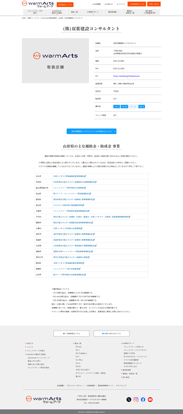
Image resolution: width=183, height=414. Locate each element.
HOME (24, 18)
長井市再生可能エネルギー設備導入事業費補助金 (74, 234)
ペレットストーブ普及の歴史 (38, 367)
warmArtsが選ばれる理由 (36, 353)
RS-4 (142, 106)
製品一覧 (78, 342)
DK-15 (81, 352)
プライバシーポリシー (75, 384)
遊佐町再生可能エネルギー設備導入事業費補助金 (74, 199)
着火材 (78, 375)
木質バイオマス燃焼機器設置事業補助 (69, 176)
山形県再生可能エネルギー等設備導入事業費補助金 (75, 245)
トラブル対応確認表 (131, 359)
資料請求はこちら (65, 4)
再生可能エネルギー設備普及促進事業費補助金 (73, 222)
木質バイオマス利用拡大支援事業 (67, 228)
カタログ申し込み (130, 365)
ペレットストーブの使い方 (133, 346)
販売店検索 (127, 369)
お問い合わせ (154, 4)
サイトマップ (121, 384)
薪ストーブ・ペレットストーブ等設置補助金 (72, 193)
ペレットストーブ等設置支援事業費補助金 (71, 211)
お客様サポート (128, 342)
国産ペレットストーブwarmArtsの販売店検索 (42, 18)
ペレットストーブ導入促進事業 (66, 268)
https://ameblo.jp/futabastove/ (126, 76)
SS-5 (117, 106)
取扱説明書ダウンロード (133, 362)
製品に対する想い (34, 360)
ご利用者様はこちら (136, 4)
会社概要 (97, 4)
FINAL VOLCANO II (83, 369)
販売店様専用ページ (105, 384)
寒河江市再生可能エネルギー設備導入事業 (71, 257)
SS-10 (124, 106)
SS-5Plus (79, 359)
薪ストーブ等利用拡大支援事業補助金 (69, 274)
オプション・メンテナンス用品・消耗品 (90, 372)
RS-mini (78, 346)
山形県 (61, 18)
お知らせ (109, 4)
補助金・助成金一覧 (130, 373)
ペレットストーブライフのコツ (135, 349)
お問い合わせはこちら (112, 333)
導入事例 (126, 376)
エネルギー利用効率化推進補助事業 (68, 205)
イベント (121, 4)
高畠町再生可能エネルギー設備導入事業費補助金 (74, 239)
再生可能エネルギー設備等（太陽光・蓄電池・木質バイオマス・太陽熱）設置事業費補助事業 (91, 216)
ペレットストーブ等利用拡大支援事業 (69, 187)
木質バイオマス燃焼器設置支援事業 (68, 263)
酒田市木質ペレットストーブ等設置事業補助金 (73, 251)
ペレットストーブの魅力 (36, 350)
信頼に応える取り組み (36, 363)
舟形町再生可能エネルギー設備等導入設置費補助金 (75, 182)
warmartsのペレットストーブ (39, 357)
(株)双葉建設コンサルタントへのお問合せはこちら (91, 131)
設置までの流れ (129, 352)
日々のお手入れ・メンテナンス (135, 356)
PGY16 (78, 365)
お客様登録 (91, 384)
